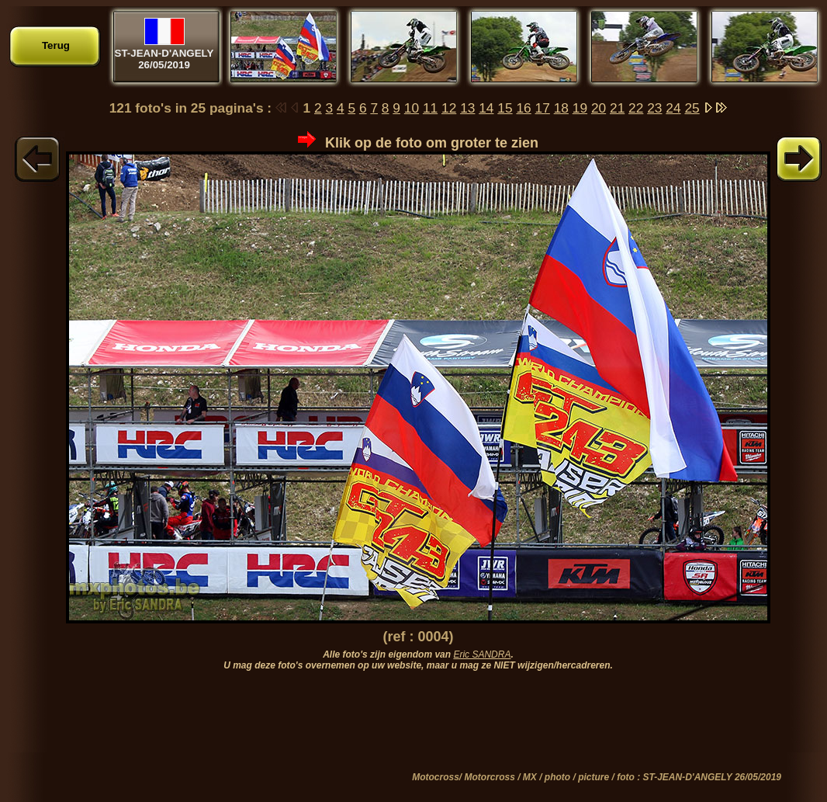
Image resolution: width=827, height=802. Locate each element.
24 (673, 108)
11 (430, 108)
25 (691, 108)
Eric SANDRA (481, 654)
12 (448, 108)
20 (598, 108)
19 (580, 108)
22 (635, 108)
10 (411, 108)
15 (504, 108)
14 (486, 108)
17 (542, 108)
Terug (56, 45)
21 (617, 108)
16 (523, 108)
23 (654, 108)
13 (467, 108)
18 (561, 108)
